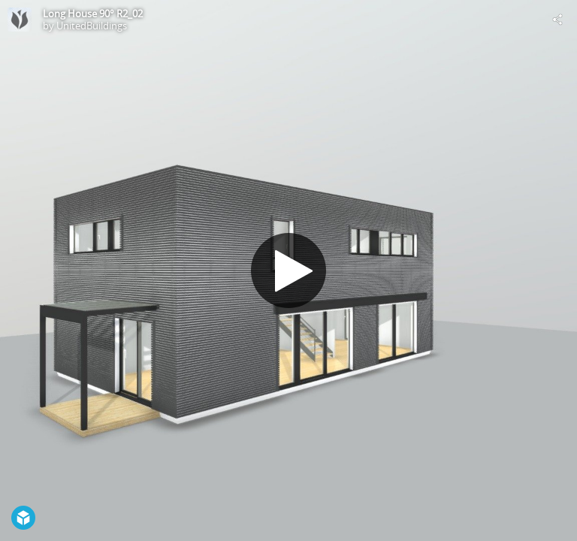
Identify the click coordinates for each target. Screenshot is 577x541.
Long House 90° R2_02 (93, 13)
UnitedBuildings (91, 25)
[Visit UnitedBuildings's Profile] (20, 20)
